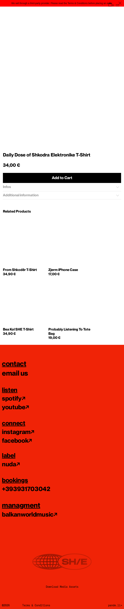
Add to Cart (62, 177)
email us (15, 373)
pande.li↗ (115, 605)
